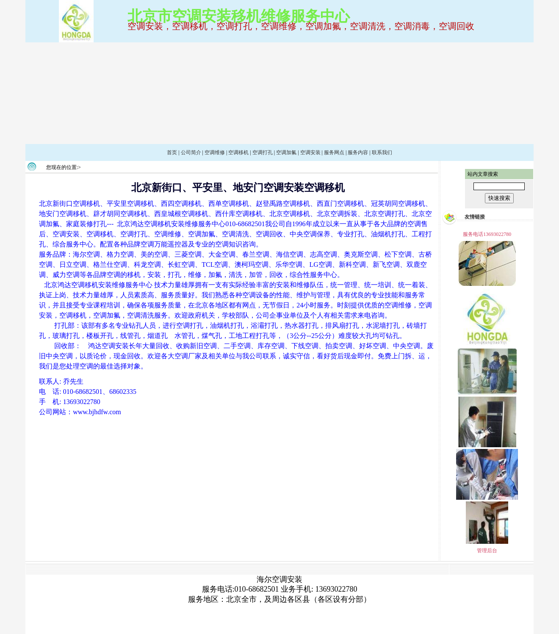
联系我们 (382, 152)
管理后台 (487, 551)
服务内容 (358, 152)
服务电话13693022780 (487, 234)
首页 (172, 152)
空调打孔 (262, 152)
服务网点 (334, 152)
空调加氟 (286, 152)
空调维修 (215, 152)
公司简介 (191, 152)
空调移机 (238, 152)
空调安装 (310, 152)
